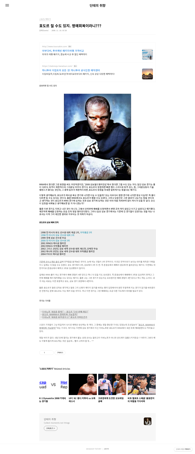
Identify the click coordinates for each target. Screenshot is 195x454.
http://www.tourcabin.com (54, 46)
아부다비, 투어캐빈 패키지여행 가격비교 (63, 50)
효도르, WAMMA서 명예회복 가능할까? (60, 314)
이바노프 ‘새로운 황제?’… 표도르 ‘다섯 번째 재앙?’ (65, 311)
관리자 (106, 449)
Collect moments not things (57, 422)
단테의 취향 (97, 5)
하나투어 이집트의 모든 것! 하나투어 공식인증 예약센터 (71, 70)
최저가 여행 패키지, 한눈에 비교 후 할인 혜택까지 (64, 54)
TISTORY (98, 449)
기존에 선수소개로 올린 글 (50, 261)
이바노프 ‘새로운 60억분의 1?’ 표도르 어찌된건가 (64, 317)
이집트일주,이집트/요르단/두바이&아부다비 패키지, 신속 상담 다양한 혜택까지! (78, 73)
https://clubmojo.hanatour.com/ (57, 66)
